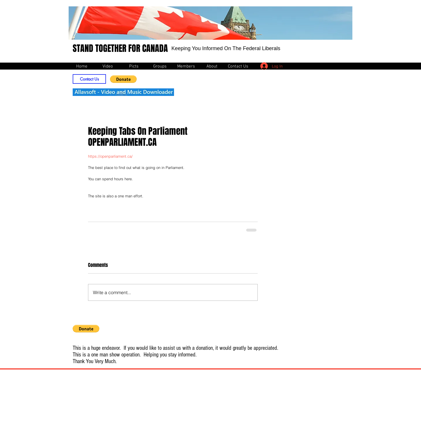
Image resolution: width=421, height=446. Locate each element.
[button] (123, 79)
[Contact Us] (89, 79)
